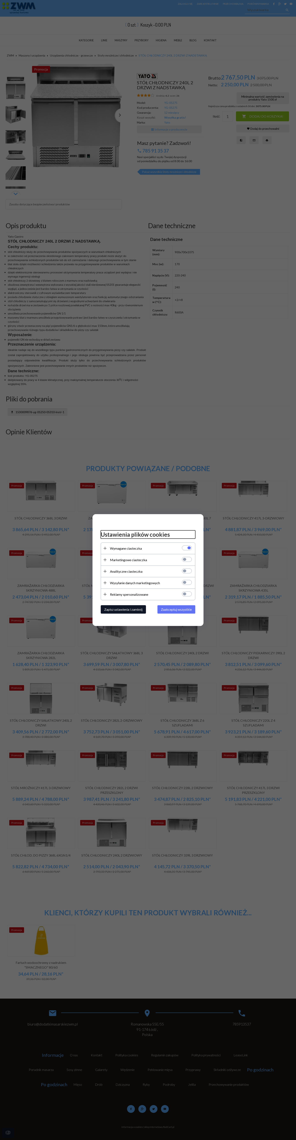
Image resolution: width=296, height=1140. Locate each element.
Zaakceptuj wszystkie (176, 609)
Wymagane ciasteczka (126, 548)
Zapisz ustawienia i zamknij (123, 609)
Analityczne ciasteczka (126, 571)
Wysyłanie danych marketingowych (135, 583)
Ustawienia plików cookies (135, 534)
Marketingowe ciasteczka (128, 560)
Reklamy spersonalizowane (129, 594)
